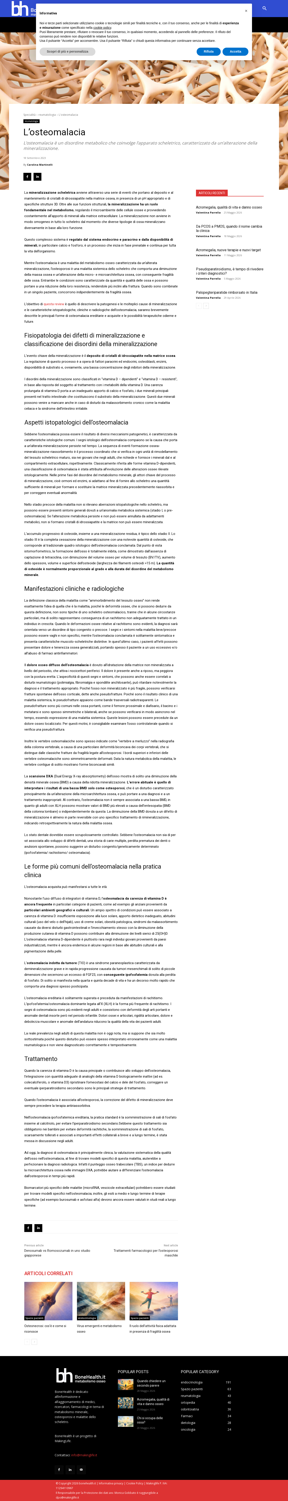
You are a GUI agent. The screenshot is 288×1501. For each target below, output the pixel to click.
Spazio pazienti (34, 1318)
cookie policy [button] (102, 27)
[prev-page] (199, 306)
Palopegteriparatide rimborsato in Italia (226, 292)
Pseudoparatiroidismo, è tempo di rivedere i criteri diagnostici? (229, 271)
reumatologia (47, 115)
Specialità (29, 115)
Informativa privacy (111, 1483)
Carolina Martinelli (40, 164)
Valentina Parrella (208, 212)
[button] (264, 8)
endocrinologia (87, 1318)
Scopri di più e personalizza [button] (67, 51)
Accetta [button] (235, 51)
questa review (54, 304)
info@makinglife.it (84, 1455)
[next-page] (206, 306)
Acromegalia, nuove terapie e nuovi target (228, 250)
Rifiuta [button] (209, 51)
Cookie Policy (134, 1483)
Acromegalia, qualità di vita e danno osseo (229, 207)
